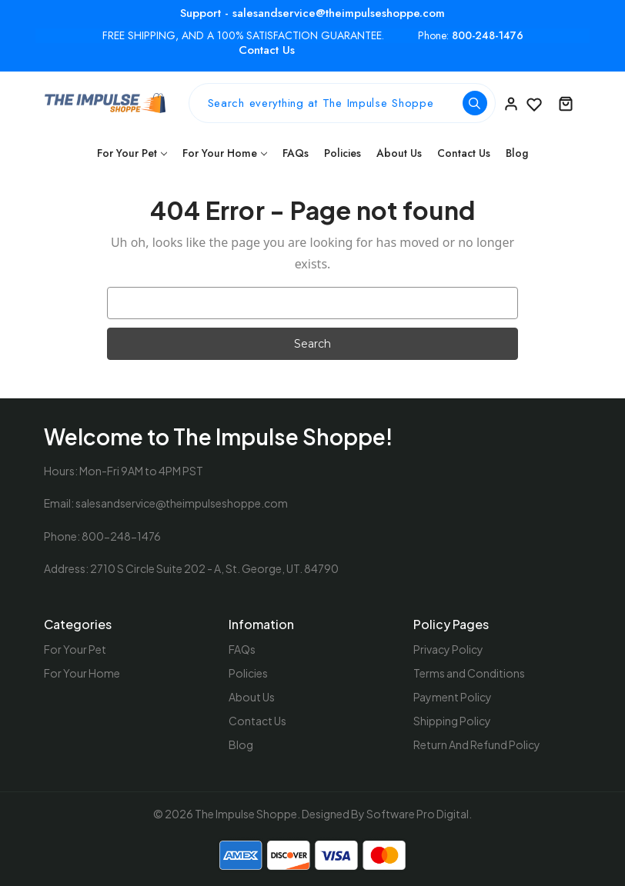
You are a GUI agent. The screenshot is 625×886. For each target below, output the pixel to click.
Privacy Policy (448, 649)
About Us (399, 153)
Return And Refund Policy (476, 744)
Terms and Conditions (469, 673)
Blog (517, 153)
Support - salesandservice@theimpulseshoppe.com (312, 13)
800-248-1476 (487, 35)
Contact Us (267, 50)
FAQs (295, 153)
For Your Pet (132, 153)
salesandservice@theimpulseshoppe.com (181, 503)
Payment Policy (452, 697)
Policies (342, 153)
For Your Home (224, 153)
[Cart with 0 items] (566, 103)
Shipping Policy (452, 721)
